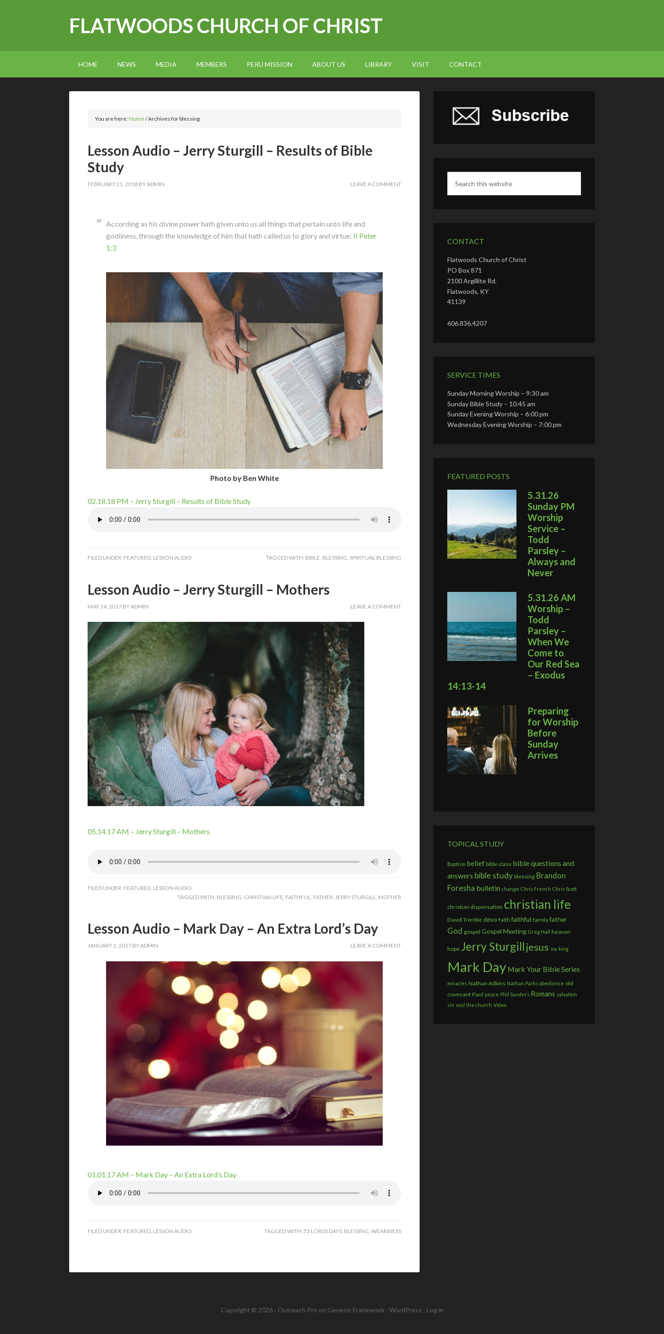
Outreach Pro (297, 1310)
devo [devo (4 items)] (490, 919)
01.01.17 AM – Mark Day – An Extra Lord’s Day (162, 1174)
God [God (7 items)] (454, 931)
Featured (137, 557)
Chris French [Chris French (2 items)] (536, 889)
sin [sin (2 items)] (450, 1005)
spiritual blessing (375, 557)
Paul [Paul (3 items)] (477, 994)
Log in (435, 1310)
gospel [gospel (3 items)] (472, 931)
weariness (386, 1231)
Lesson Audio (172, 557)
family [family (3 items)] (540, 919)
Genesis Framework (356, 1310)
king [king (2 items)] (563, 949)
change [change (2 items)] (510, 889)
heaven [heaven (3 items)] (560, 931)
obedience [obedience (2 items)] (552, 983)
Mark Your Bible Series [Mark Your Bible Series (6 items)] (544, 969)
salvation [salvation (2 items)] (567, 994)
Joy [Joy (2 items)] (553, 949)
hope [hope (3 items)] (453, 948)
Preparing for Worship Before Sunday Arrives (553, 733)
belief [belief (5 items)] (476, 863)
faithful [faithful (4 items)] (521, 919)
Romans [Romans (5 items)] (543, 993)
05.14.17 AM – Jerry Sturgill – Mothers (149, 831)
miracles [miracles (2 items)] (457, 983)
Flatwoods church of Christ (226, 25)
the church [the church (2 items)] (479, 1005)
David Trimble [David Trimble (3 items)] (464, 919)
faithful (298, 897)
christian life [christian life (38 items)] (537, 904)
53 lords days (322, 1231)
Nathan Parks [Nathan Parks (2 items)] (522, 983)
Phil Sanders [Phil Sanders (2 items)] (514, 994)
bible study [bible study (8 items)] (493, 875)
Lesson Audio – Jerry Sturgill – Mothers (209, 589)
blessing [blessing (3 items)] (524, 876)
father (323, 897)
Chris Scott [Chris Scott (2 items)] (564, 889)
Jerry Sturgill (355, 897)
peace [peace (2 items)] (492, 994)
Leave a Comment (375, 184)
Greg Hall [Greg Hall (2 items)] (539, 932)
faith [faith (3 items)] (504, 919)
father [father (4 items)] (558, 919)
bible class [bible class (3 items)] (498, 863)
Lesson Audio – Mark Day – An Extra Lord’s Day (233, 928)
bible (312, 557)
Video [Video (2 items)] (499, 1005)
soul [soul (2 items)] (460, 1005)
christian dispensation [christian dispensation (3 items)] (475, 906)
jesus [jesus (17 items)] (537, 947)
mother (389, 897)
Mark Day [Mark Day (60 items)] (476, 967)
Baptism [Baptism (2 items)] (456, 864)
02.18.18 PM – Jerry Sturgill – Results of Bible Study (169, 501)
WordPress (405, 1310)
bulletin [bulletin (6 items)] (488, 887)
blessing (334, 557)
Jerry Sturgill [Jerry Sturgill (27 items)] (493, 946)
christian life (263, 897)
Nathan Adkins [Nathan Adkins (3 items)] (486, 983)
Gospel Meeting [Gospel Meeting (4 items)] (504, 931)
